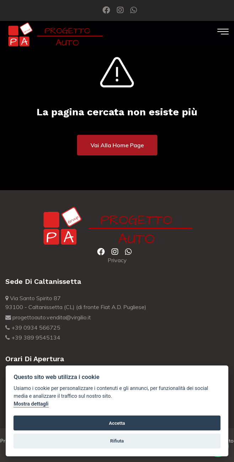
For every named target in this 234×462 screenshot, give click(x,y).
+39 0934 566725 (32, 327)
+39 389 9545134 (32, 337)
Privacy (117, 260)
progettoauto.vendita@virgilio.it (48, 317)
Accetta (117, 423)
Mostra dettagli (30, 404)
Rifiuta (117, 441)
